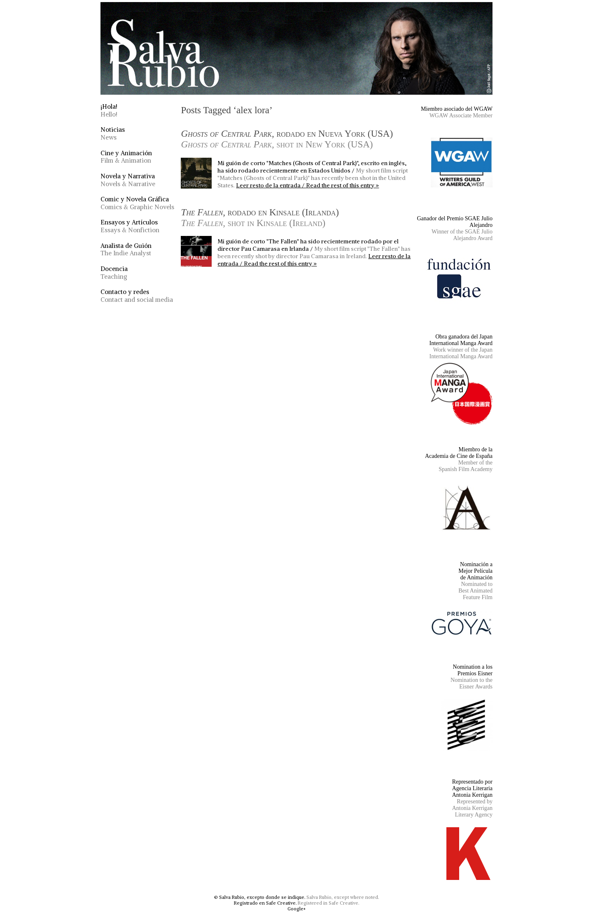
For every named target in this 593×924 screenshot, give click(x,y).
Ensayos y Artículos (129, 226)
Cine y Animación (126, 157)
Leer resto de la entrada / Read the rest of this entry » (307, 185)
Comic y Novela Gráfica (137, 203)
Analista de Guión (126, 249)
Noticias (112, 133)
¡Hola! (108, 110)
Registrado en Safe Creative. (265, 903)
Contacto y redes (136, 295)
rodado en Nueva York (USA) (287, 138)
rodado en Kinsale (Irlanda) (260, 217)
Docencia (114, 272)
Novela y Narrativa (127, 180)
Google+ (296, 909)
